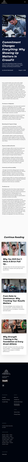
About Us (16, 397)
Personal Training (6, 399)
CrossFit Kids (5, 401)
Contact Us (16, 399)
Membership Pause (18, 401)
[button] (25, 2)
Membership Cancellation (17, 405)
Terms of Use (17, 412)
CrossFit (4, 397)
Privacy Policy (17, 414)
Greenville (4, 454)
